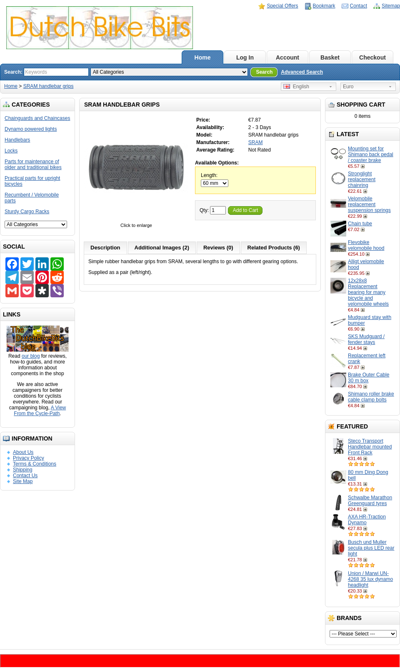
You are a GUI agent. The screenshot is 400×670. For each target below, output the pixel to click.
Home (203, 57)
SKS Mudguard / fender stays (366, 339)
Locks (11, 151)
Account (287, 57)
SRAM (255, 142)
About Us (23, 452)
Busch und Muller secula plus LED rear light (371, 548)
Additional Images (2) (162, 247)
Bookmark (324, 6)
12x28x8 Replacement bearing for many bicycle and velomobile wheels (368, 292)
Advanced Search (302, 72)
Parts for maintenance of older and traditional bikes (33, 164)
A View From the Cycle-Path (40, 410)
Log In (245, 57)
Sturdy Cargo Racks (27, 211)
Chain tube (360, 224)
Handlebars (17, 140)
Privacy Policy (28, 458)
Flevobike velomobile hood (366, 245)
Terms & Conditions (34, 464)
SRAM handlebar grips (48, 86)
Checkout (372, 57)
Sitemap (391, 6)
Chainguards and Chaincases (37, 118)
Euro (348, 87)
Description (105, 247)
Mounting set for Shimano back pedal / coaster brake (370, 154)
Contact (358, 6)
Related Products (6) (274, 247)
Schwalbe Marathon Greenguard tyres (370, 500)
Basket (330, 57)
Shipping (22, 470)
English (296, 87)
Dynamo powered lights (31, 129)
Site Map (22, 481)
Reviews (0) (218, 247)
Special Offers (282, 6)
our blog (31, 356)
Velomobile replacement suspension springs (369, 204)
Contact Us (25, 475)
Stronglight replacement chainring (361, 179)
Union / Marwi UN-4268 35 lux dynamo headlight (370, 579)
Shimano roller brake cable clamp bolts (371, 397)
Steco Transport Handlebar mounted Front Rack (370, 447)
